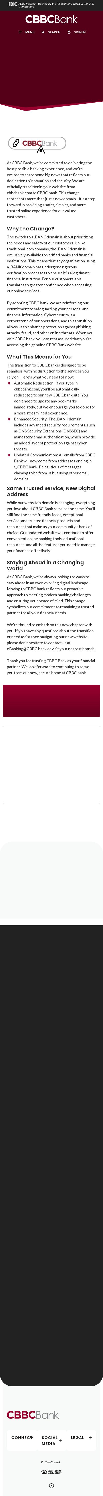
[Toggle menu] (26, 32)
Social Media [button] (50, 1440)
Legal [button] (77, 1437)
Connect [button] (22, 1437)
